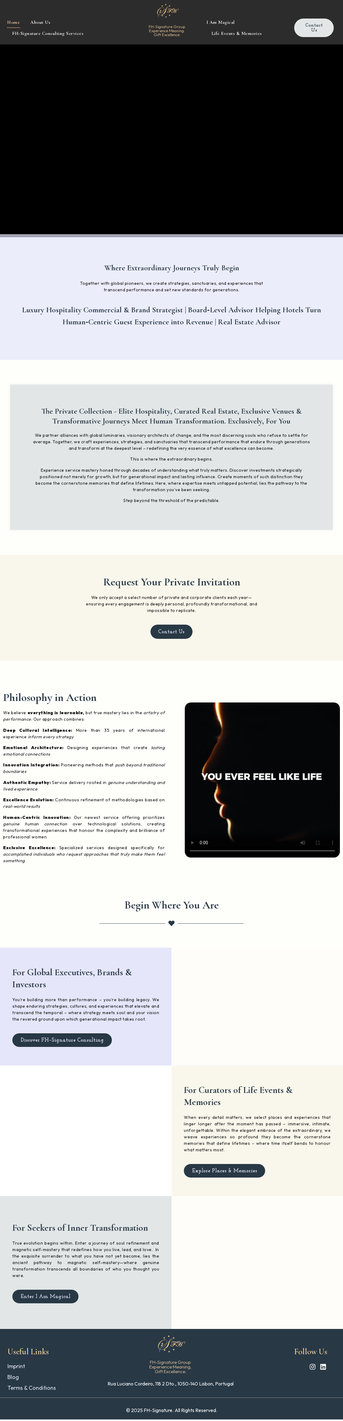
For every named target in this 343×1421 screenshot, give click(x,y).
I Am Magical (220, 22)
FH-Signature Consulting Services (47, 33)
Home (13, 22)
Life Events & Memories (236, 33)
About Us (40, 22)
